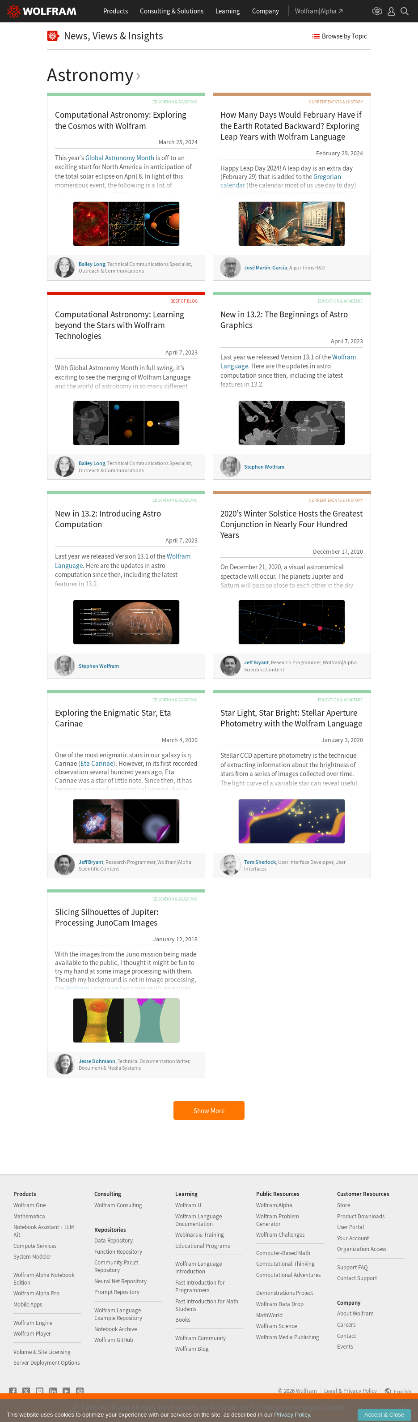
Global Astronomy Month (119, 158)
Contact (346, 1336)
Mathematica (29, 1216)
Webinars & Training (199, 1234)
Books (182, 1320)
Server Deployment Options (46, 1362)
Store (343, 1205)
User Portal (350, 1227)
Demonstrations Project (284, 1293)
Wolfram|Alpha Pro (36, 1293)
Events (345, 1346)
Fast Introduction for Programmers (200, 1286)
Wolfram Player (32, 1333)
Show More (209, 1110)
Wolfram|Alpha (274, 1205)
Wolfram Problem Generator (277, 1220)
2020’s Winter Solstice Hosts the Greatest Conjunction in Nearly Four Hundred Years (291, 524)
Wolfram (306, 1390)
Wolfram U (188, 1205)
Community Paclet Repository (116, 1266)
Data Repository (113, 1240)
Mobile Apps (27, 1304)
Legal (330, 1390)
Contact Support (357, 1278)
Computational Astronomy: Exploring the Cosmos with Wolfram (120, 120)
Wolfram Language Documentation (198, 1220)
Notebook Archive (115, 1329)
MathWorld (269, 1315)
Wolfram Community (200, 1338)
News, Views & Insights (105, 36)
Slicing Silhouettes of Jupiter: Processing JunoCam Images (107, 917)
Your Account (353, 1238)
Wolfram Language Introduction (198, 1267)
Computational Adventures (288, 1275)
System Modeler (32, 1256)
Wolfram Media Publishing (287, 1337)
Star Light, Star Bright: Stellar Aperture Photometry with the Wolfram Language (291, 718)
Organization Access (361, 1249)
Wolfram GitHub (113, 1340)
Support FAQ (352, 1267)
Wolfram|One (29, 1205)
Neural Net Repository (120, 1281)
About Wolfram (355, 1313)
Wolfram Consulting (118, 1205)
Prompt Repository (116, 1292)
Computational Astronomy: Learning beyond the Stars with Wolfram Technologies (119, 325)
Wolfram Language (91, 988)
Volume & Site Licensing (42, 1352)
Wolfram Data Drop (280, 1304)
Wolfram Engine (32, 1323)
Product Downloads (360, 1216)
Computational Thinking (285, 1264)
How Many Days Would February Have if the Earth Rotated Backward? (291, 126)
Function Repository (118, 1251)
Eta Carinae (96, 764)
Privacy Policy (360, 1390)
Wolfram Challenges (280, 1234)
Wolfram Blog (192, 1349)
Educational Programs (202, 1246)
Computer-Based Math (283, 1253)
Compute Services (34, 1246)
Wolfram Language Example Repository (118, 1314)
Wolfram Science (276, 1326)
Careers (346, 1324)
